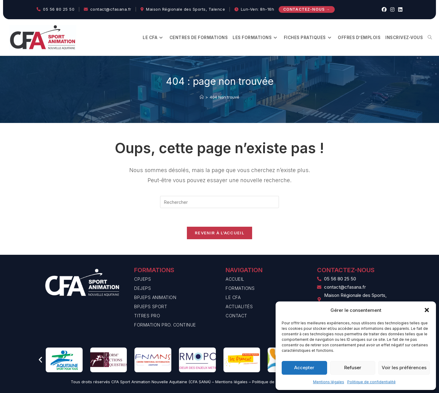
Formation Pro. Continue (165, 324)
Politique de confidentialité (371, 382)
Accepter (304, 367)
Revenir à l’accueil (219, 232)
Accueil (235, 279)
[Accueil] (202, 97)
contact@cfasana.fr (110, 9)
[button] (427, 310)
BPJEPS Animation (155, 297)
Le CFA (233, 297)
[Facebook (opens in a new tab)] (384, 9)
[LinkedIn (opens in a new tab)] (399, 9)
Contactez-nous (306, 9)
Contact (236, 315)
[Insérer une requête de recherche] (219, 202)
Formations (240, 288)
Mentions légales (328, 382)
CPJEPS (142, 279)
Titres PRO (147, 315)
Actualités (239, 306)
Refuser (352, 367)
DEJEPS (142, 288)
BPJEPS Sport (150, 306)
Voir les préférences (404, 367)
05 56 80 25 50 (58, 9)
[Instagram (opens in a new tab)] (392, 9)
